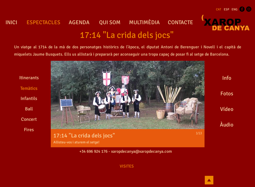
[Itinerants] (28, 77)
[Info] (226, 78)
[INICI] (11, 22)
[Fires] (28, 129)
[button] (128, 104)
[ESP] (226, 10)
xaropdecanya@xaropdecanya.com (141, 151)
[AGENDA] (79, 22)
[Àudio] (226, 124)
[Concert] (28, 119)
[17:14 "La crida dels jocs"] (126, 35)
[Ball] (28, 109)
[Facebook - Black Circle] (242, 9)
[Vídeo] (226, 109)
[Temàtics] (28, 88)
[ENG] (235, 10)
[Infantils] (28, 98)
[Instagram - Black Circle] (248, 9)
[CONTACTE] (180, 22)
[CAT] (218, 10)
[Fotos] (226, 93)
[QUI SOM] (109, 22)
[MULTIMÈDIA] (144, 22)
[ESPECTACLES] (43, 22)
